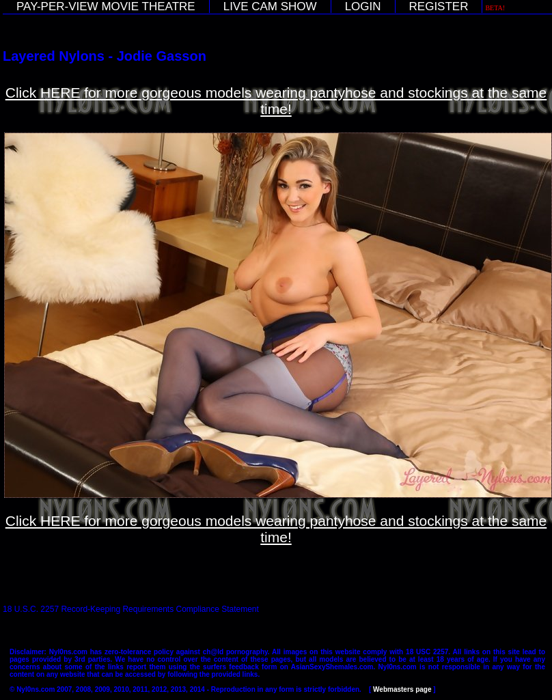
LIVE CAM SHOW (270, 6)
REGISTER (439, 6)
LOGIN (363, 6)
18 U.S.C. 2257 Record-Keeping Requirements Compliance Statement (131, 609)
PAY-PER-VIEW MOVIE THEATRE (105, 6)
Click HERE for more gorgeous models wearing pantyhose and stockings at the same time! (276, 101)
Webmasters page (402, 689)
